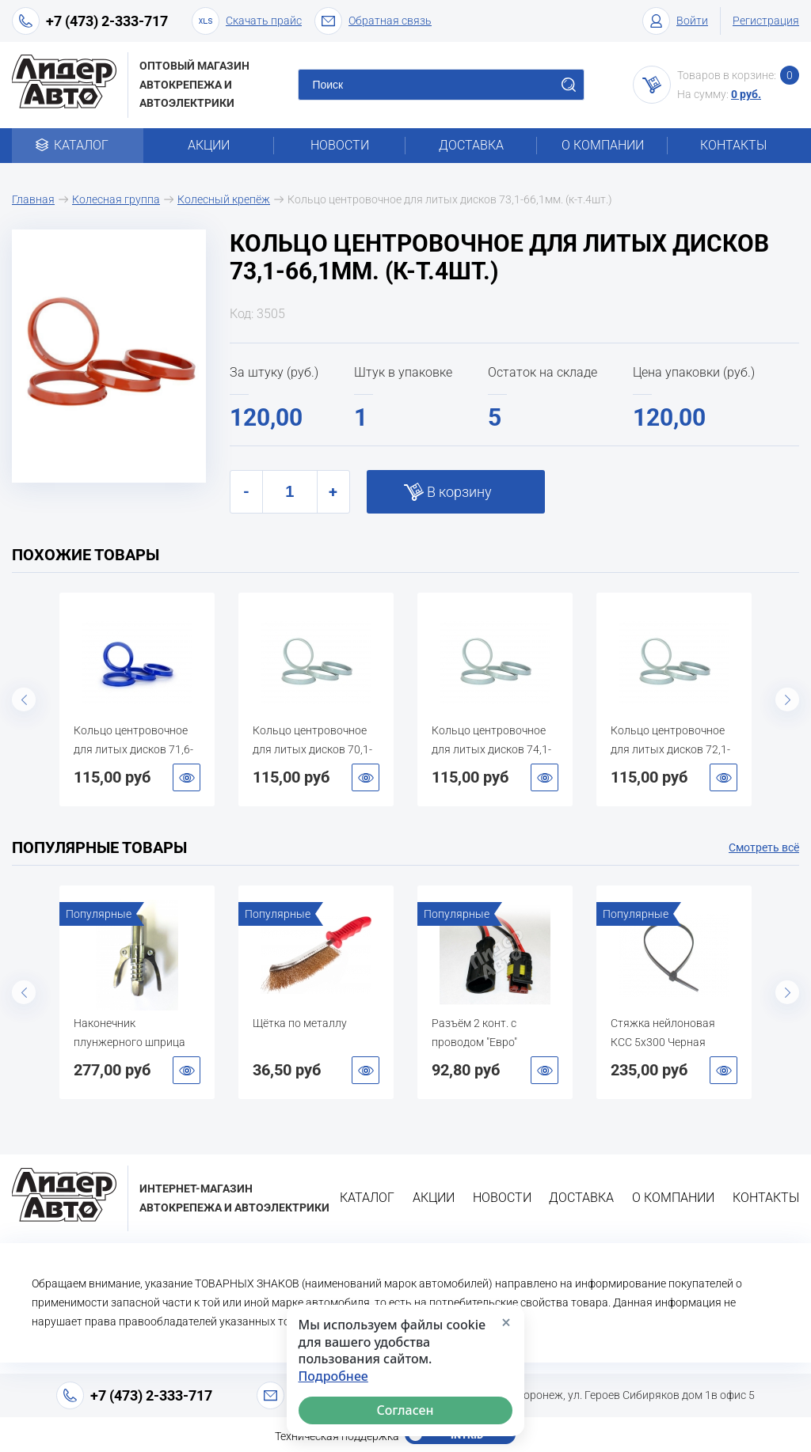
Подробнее (333, 1376)
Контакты (733, 145)
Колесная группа (116, 199)
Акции (209, 145)
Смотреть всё (764, 847)
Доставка (471, 145)
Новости (339, 145)
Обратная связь (373, 21)
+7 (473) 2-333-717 (107, 21)
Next (787, 699)
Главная (33, 199)
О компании (603, 145)
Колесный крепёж (223, 199)
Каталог (77, 145)
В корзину (459, 491)
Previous (24, 699)
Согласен (405, 1410)
